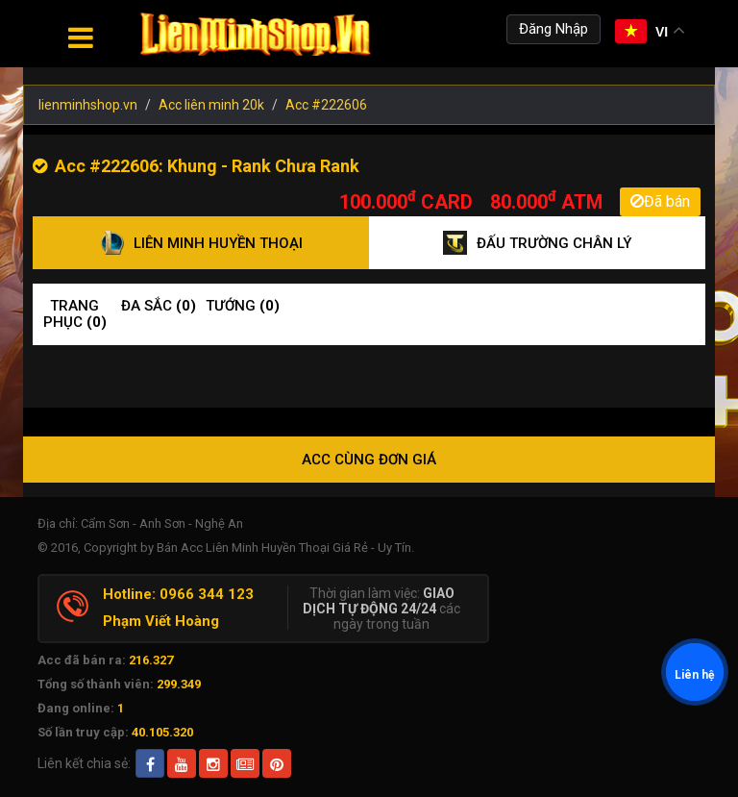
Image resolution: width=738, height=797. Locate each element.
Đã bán (660, 201)
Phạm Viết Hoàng (161, 621)
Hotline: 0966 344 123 (178, 594)
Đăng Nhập (553, 28)
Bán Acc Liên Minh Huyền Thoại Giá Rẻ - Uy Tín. (285, 547)
